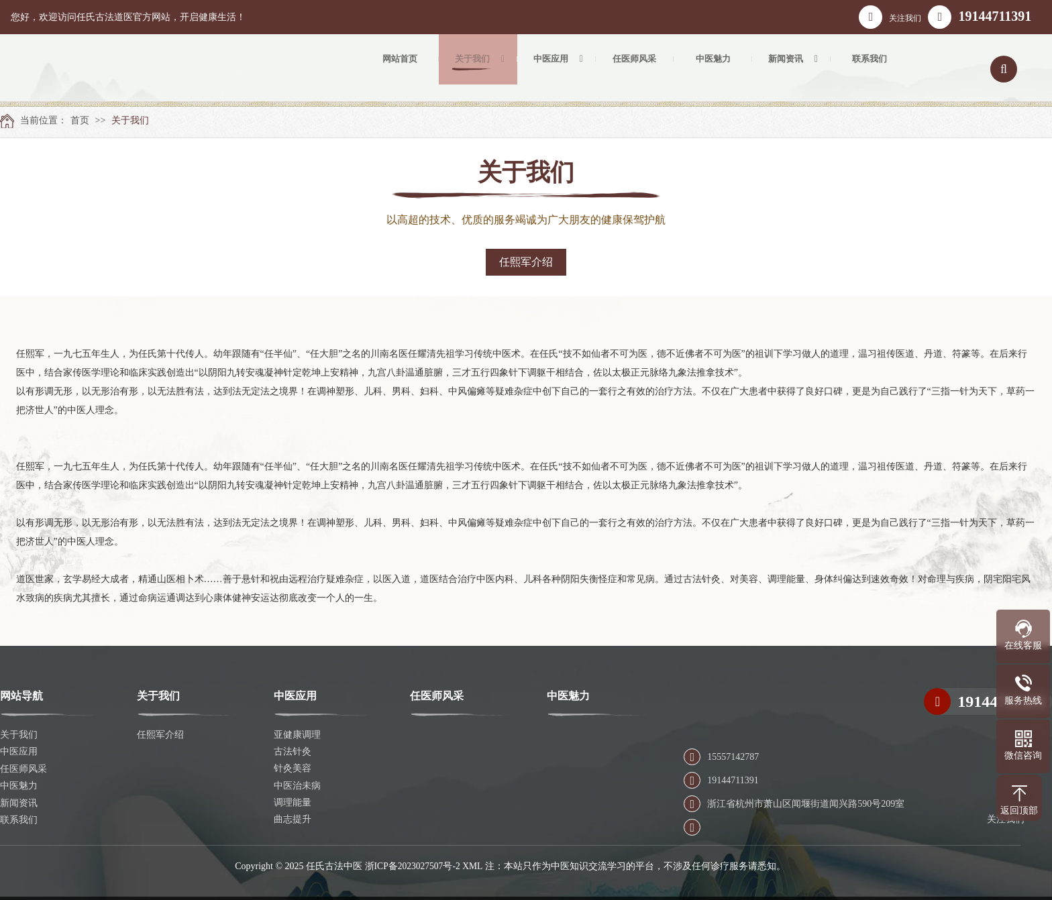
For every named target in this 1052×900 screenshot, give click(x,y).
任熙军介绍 (526, 262)
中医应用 (19, 751)
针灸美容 (292, 768)
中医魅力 (19, 786)
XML (474, 865)
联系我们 (19, 819)
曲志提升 (292, 819)
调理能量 (292, 802)
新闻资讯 (19, 802)
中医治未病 (297, 786)
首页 (79, 120)
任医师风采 (23, 768)
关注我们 (890, 17)
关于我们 (130, 120)
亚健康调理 (297, 735)
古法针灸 (292, 751)
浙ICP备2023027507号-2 (412, 865)
